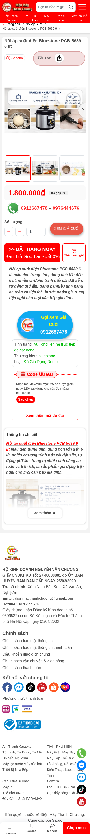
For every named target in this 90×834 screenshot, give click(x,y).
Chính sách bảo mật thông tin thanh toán (37, 648)
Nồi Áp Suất (33, 24)
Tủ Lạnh (35, 17)
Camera (53, 781)
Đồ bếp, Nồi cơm (15, 758)
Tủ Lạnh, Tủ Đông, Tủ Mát (22, 752)
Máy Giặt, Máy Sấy (61, 752)
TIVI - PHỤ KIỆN (59, 746)
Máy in (7, 787)
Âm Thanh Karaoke (12, 17)
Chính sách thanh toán (21, 668)
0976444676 (66, 208)
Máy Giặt (46, 17)
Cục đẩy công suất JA (63, 793)
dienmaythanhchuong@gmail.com (44, 598)
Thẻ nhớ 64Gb (13, 793)
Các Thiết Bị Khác (16, 781)
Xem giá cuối (66, 228)
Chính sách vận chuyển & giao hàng (33, 661)
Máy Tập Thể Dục (79, 17)
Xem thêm (45, 513)
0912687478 (34, 208)
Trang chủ (11, 24)
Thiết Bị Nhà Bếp (15, 770)
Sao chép (25, 399)
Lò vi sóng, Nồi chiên (62, 764)
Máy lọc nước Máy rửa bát (22, 764)
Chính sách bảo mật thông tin (27, 641)
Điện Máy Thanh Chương (62, 815)
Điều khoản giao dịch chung (26, 654)
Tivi (26, 15)
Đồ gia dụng (61, 17)
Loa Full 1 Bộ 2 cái (61, 787)
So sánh (14, 58)
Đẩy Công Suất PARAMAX (22, 798)
